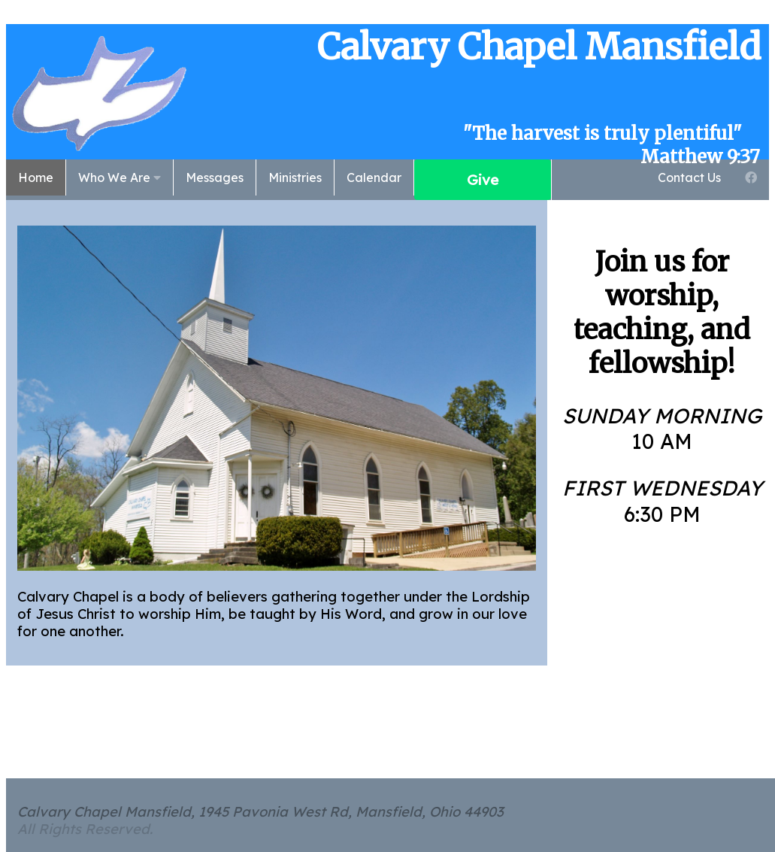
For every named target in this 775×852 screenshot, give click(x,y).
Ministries (295, 177)
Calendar (374, 177)
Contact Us (689, 177)
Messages (215, 177)
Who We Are (119, 177)
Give (482, 180)
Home (35, 177)
